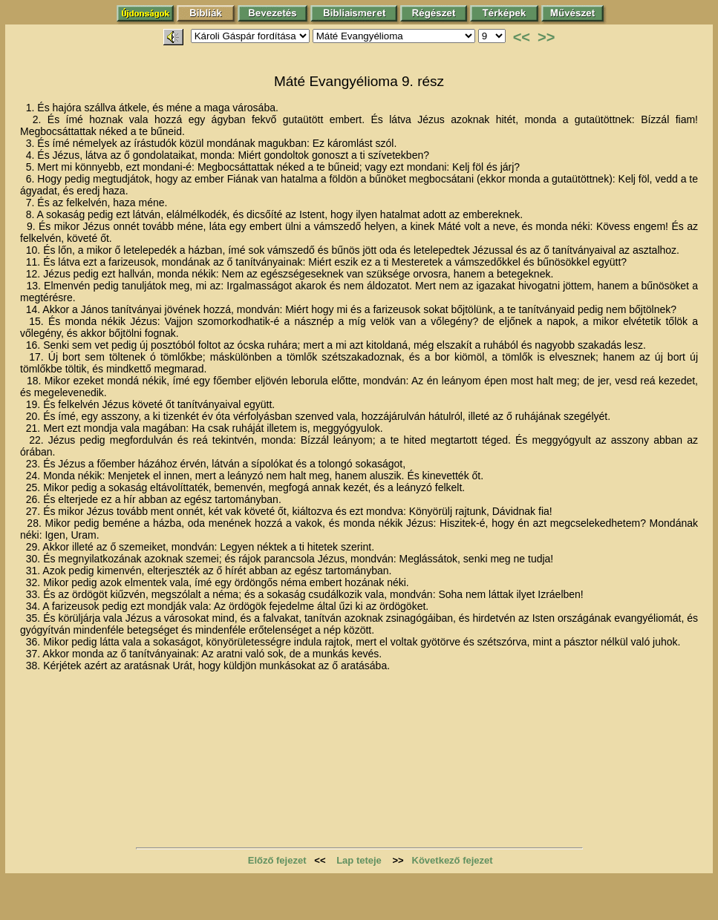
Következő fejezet (452, 860)
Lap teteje (359, 860)
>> (546, 37)
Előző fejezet (277, 860)
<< (521, 37)
